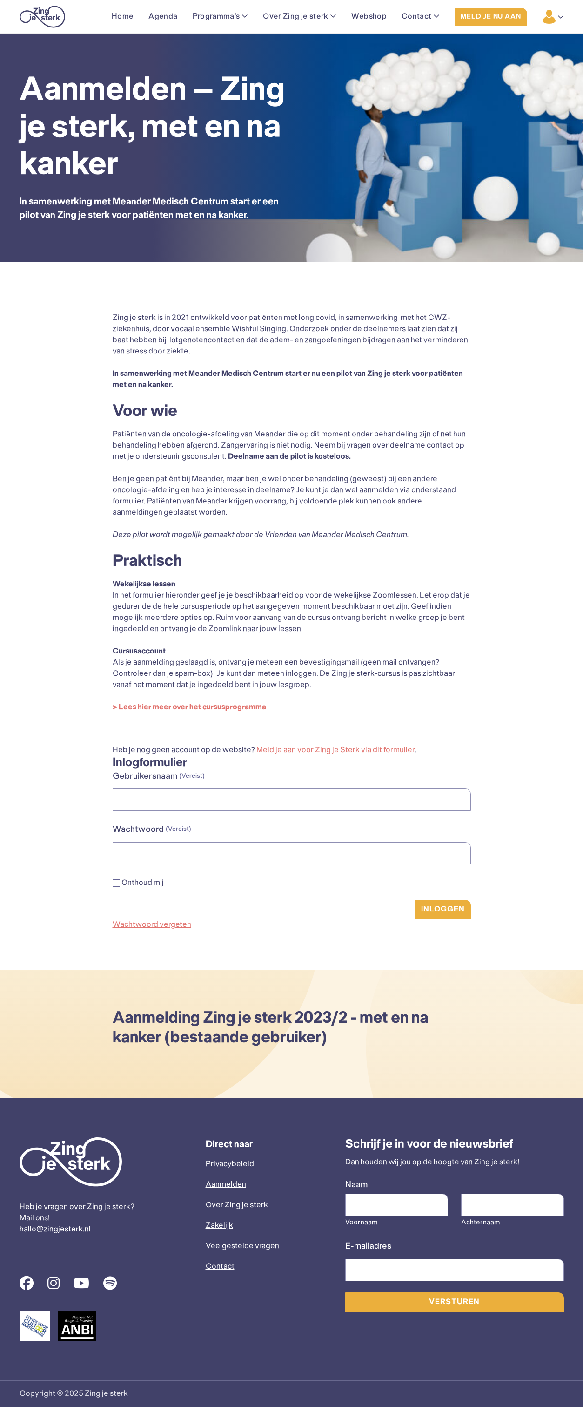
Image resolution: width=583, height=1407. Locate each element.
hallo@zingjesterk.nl (55, 1229)
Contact (220, 1266)
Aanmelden (226, 1184)
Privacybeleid (230, 1164)
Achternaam (480, 1223)
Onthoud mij (142, 882)
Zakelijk (219, 1225)
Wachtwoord (152, 830)
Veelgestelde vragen (242, 1246)
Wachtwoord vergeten (152, 924)
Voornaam (361, 1223)
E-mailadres (368, 1247)
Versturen (454, 1301)
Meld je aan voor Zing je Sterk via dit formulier (335, 750)
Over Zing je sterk (237, 1205)
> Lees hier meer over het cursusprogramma (189, 707)
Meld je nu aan (491, 17)
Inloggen (442, 909)
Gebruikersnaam (159, 777)
